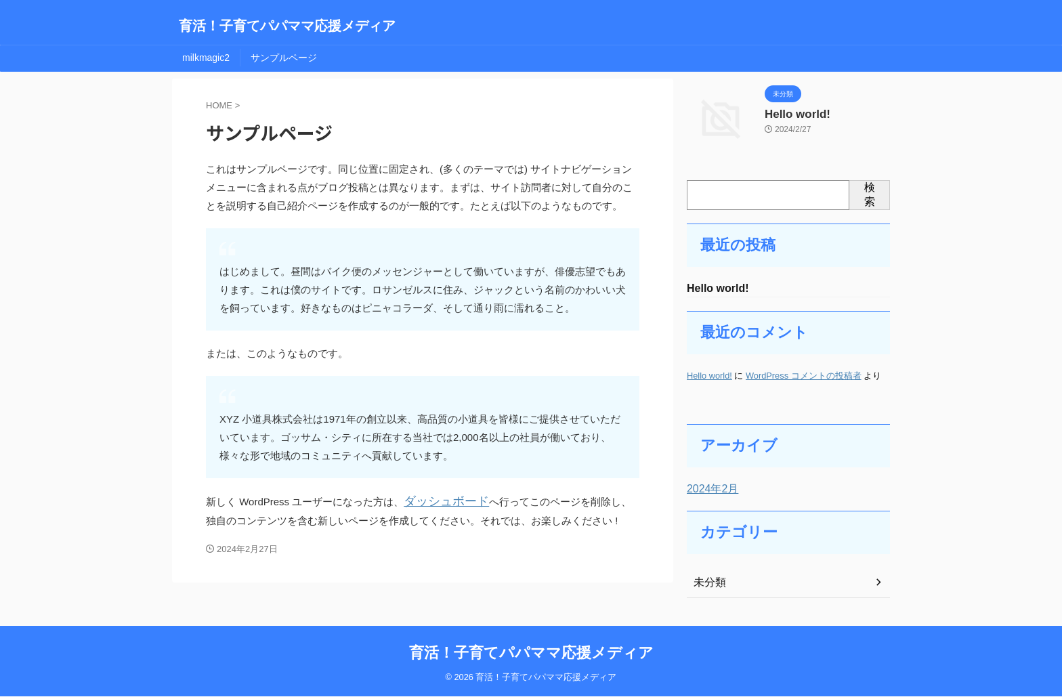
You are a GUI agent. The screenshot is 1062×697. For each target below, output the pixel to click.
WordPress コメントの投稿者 (804, 377)
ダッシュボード (439, 501)
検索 (869, 194)
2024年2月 (709, 490)
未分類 (708, 583)
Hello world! (792, 113)
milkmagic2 (206, 57)
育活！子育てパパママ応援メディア (287, 25)
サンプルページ (284, 57)
